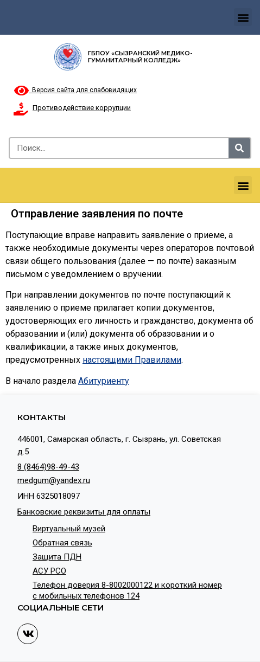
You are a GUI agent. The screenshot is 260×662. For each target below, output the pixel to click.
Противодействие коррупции (82, 108)
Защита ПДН (57, 557)
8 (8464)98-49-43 (48, 467)
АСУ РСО (49, 571)
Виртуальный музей (69, 529)
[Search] (239, 148)
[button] (243, 17)
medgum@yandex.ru (53, 480)
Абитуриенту (103, 381)
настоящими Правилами (132, 360)
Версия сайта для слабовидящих (75, 90)
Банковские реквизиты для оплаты (83, 512)
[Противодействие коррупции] (20, 108)
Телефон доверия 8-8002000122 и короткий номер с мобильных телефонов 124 (127, 590)
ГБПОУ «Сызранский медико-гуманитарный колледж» (140, 56)
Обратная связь (62, 543)
